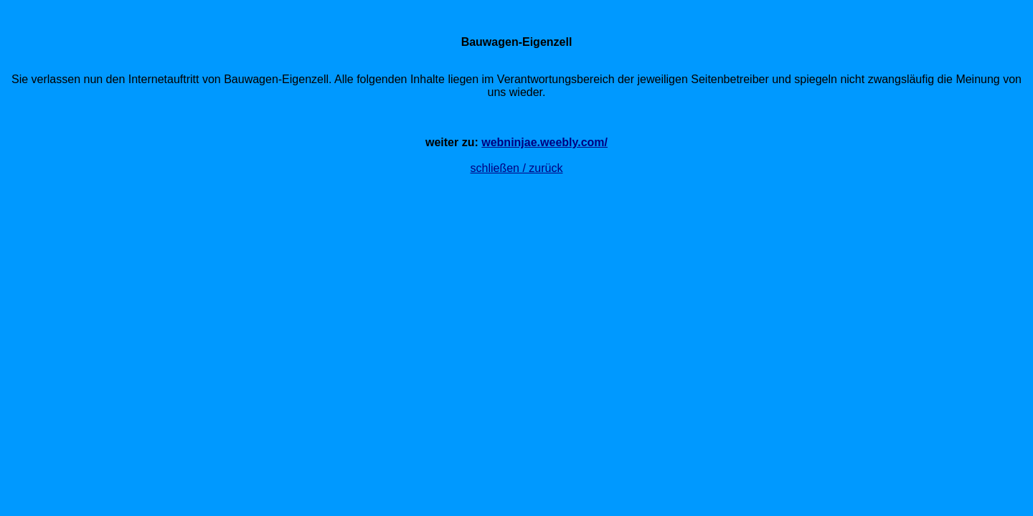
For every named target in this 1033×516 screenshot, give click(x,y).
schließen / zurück (517, 168)
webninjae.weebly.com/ (544, 142)
